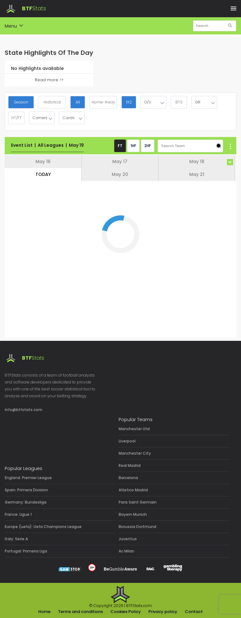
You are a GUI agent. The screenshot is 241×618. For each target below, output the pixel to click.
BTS (179, 102)
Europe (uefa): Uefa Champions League (43, 526)
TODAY (43, 174)
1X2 (129, 102)
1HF (133, 145)
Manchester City (135, 453)
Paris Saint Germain (138, 502)
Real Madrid (130, 465)
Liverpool (127, 441)
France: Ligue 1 (18, 514)
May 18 (196, 161)
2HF (147, 145)
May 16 (43, 161)
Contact (194, 612)
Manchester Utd (134, 428)
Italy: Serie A (16, 538)
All (78, 102)
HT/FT (16, 117)
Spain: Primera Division (26, 490)
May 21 (196, 174)
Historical (52, 102)
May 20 (120, 174)
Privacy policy (162, 612)
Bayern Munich (133, 514)
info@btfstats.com (23, 409)
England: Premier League (28, 477)
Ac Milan (126, 551)
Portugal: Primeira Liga (26, 551)
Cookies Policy (125, 612)
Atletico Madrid (133, 490)
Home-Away (103, 102)
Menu (14, 26)
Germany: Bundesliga (25, 502)
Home (44, 612)
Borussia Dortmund (137, 526)
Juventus (128, 538)
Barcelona (128, 477)
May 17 (119, 161)
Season (21, 102)
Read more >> (49, 80)
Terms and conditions (80, 612)
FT (120, 145)
